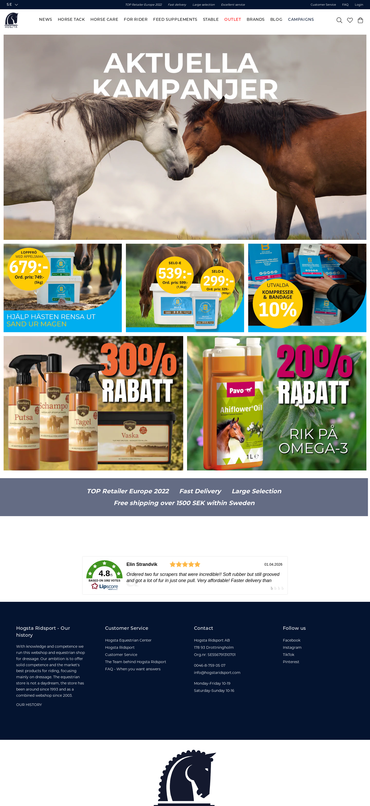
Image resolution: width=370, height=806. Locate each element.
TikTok (288, 654)
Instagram (292, 647)
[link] (185, 575)
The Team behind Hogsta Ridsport (135, 662)
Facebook (291, 640)
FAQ (345, 4)
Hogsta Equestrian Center (128, 640)
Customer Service (323, 4)
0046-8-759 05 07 (209, 665)
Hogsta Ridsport (120, 647)
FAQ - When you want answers (133, 669)
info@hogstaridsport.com (217, 672)
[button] (47, 4)
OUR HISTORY (29, 704)
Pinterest (291, 662)
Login (359, 4)
